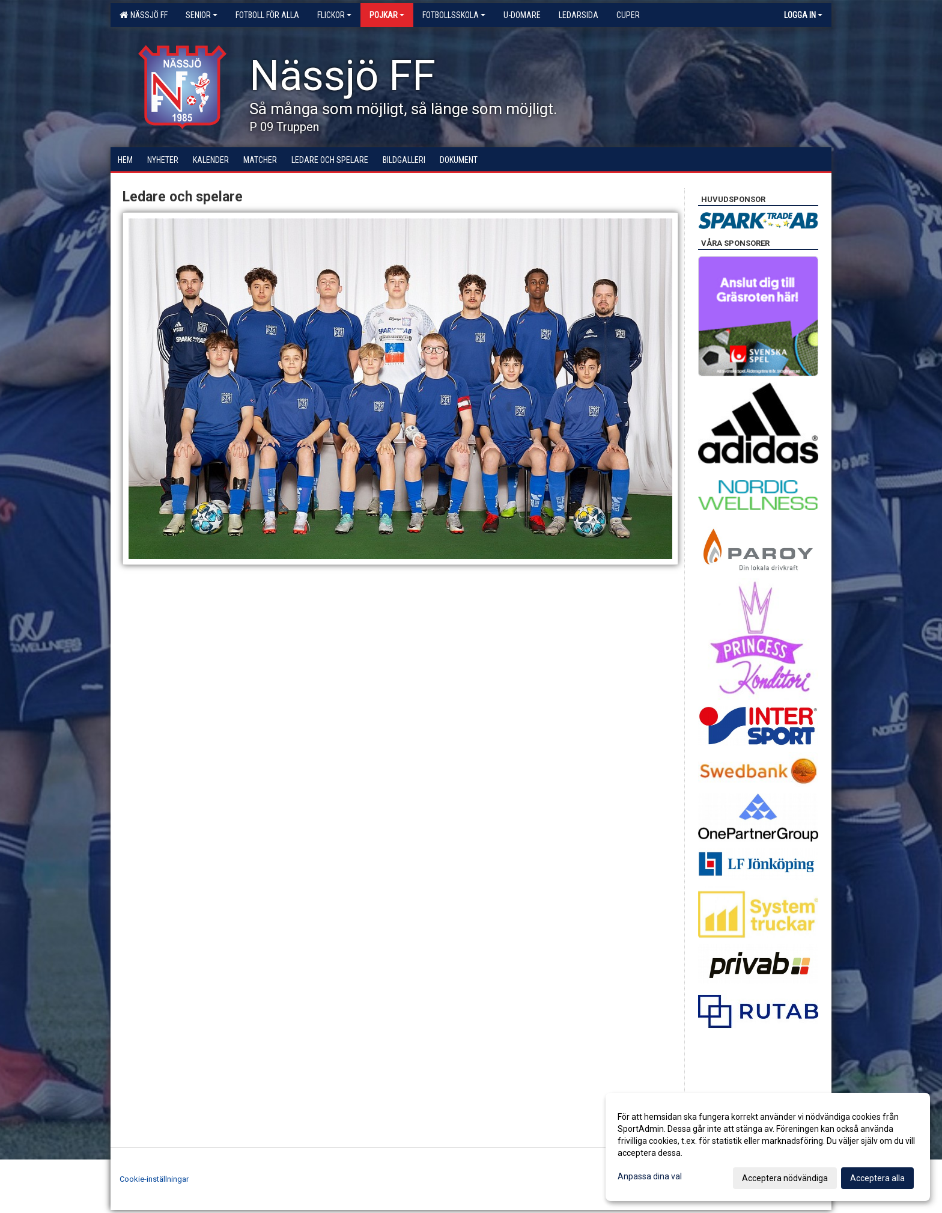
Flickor (334, 15)
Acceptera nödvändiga (785, 1178)
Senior (201, 15)
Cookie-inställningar (154, 1179)
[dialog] (768, 1147)
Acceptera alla (877, 1178)
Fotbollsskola (453, 15)
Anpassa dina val (650, 1176)
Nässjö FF (144, 15)
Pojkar (386, 15)
